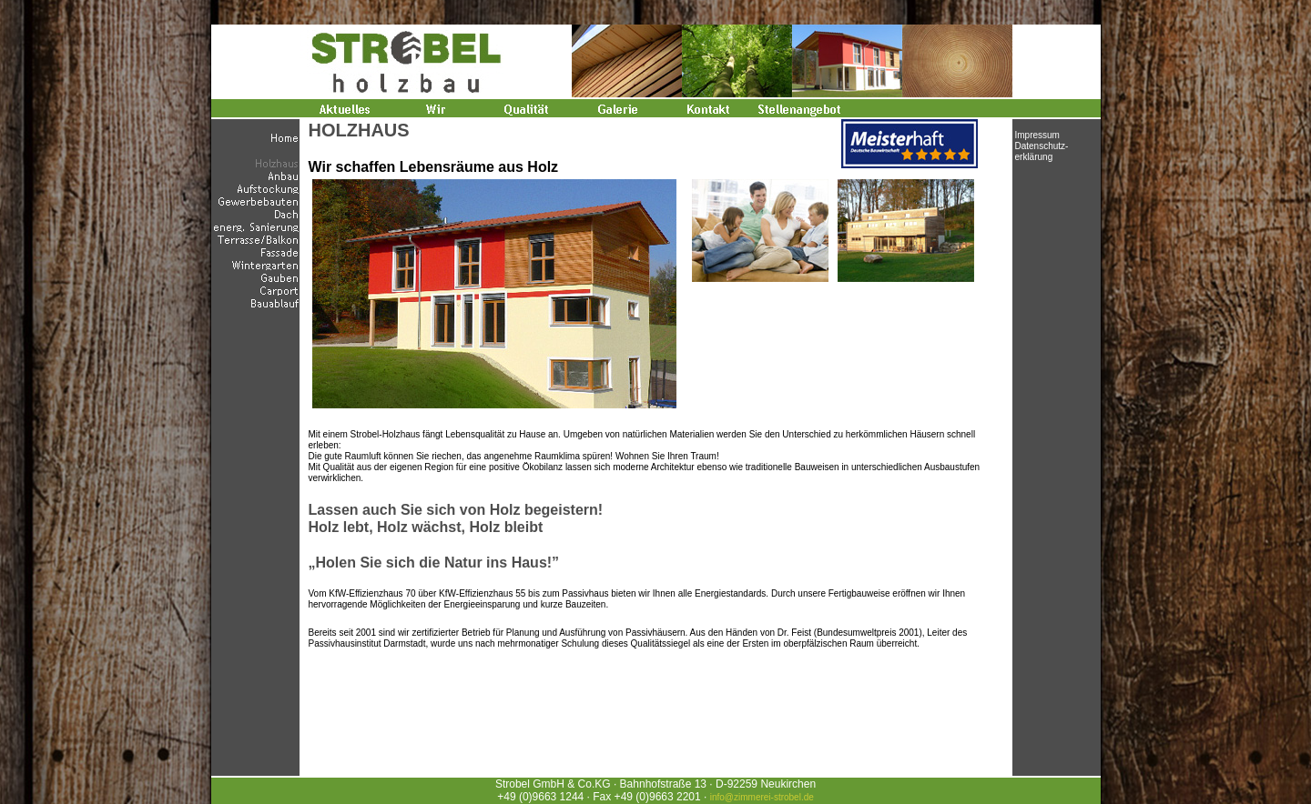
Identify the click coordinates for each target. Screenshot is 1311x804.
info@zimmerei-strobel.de (762, 797)
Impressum (1037, 135)
